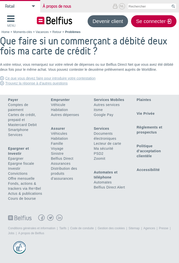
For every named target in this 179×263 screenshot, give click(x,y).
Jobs (11, 233)
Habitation (59, 110)
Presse (163, 228)
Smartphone (18, 130)
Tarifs (63, 228)
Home (6, 32)
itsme (98, 110)
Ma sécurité (103, 148)
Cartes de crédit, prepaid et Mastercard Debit (22, 120)
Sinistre (57, 154)
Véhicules (59, 134)
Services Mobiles (109, 100)
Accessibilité (148, 170)
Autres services (107, 105)
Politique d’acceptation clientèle (149, 151)
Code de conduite (82, 228)
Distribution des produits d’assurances (64, 173)
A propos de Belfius (31, 233)
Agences (149, 228)
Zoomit (99, 158)
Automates (103, 182)
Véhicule (58, 105)
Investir (14, 168)
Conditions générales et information (31, 228)
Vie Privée (146, 114)
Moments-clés (22, 32)
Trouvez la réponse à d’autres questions (36, 83)
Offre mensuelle (21, 178)
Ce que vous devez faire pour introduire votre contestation (50, 78)
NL (122, 6)
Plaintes (144, 100)
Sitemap (134, 228)
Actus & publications (25, 194)
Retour (57, 32)
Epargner (16, 158)
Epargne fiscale (21, 164)
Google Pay (103, 115)
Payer (13, 100)
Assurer (58, 128)
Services (15, 135)
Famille (57, 144)
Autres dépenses (65, 115)
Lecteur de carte (107, 144)
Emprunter (60, 100)
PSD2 (99, 154)
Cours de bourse (22, 198)
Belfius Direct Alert (109, 187)
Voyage (57, 148)
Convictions (18, 174)
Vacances (42, 32)
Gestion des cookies (111, 228)
